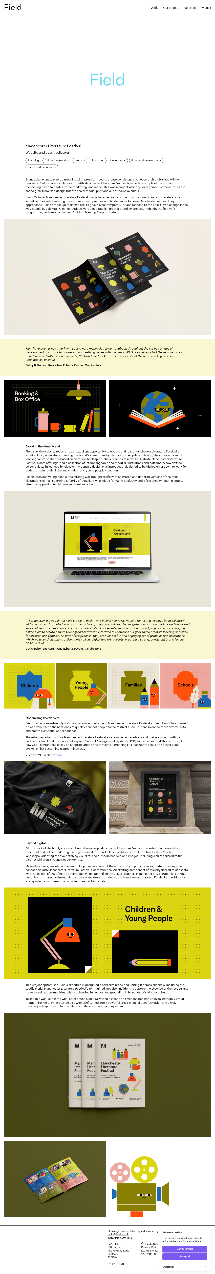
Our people (170, 8)
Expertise (190, 8)
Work (154, 8)
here (59, 755)
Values (206, 8)
